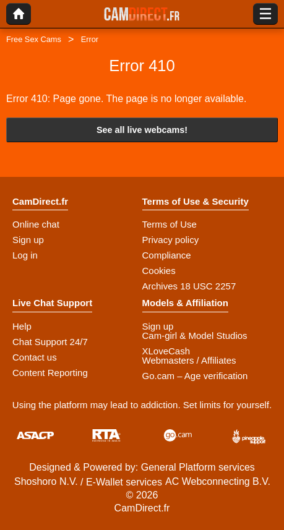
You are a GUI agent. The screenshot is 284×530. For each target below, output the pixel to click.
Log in (25, 255)
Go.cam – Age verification (195, 375)
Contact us (34, 357)
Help (22, 326)
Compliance (166, 255)
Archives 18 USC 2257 (189, 286)
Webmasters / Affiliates (189, 360)
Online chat (35, 224)
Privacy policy (170, 239)
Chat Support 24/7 (50, 341)
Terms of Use (169, 224)
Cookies (159, 270)
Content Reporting (50, 372)
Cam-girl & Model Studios (194, 335)
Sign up (28, 239)
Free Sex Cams (33, 39)
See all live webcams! (142, 130)
